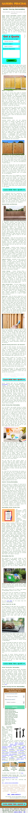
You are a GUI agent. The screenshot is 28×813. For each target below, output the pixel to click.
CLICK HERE (9, 600)
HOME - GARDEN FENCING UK (14, 794)
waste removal (13, 745)
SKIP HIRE (21, 747)
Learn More (18, 812)
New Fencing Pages (10, 800)
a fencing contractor (19, 740)
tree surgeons (20, 750)
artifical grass (13, 751)
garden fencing (15, 23)
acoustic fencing (17, 491)
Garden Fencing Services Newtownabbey (13, 686)
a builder (11, 749)
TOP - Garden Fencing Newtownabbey (10, 782)
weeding (21, 756)
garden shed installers (16, 744)
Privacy (25, 800)
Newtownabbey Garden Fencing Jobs (10, 777)
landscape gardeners (7, 746)
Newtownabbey (5, 384)
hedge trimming (5, 752)
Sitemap (3, 800)
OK (24, 812)
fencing (24, 96)
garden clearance (19, 742)
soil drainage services (7, 755)
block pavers (21, 752)
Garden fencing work (7, 383)
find (6, 669)
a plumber (11, 757)
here (6, 684)
